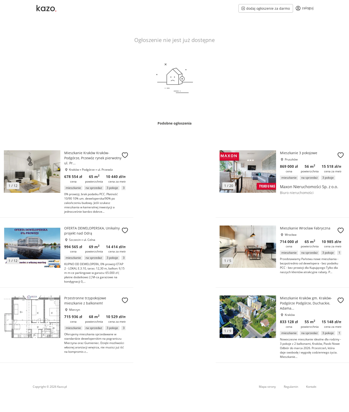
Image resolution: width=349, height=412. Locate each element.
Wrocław (290, 235)
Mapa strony (267, 387)
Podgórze (88, 170)
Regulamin (291, 387)
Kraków (74, 170)
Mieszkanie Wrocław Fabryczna (305, 228)
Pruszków (291, 159)
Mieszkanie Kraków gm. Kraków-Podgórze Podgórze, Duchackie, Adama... (306, 303)
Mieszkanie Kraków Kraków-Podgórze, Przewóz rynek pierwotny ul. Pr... (92, 158)
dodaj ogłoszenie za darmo (266, 8)
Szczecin (75, 240)
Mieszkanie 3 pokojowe (298, 153)
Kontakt (311, 387)
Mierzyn (74, 310)
